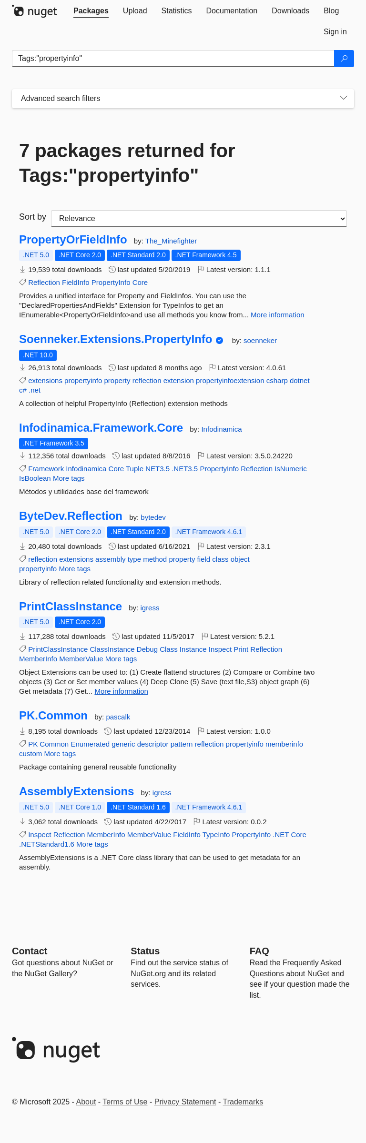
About (86, 1102)
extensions (45, 380)
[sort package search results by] (199, 218)
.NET (281, 834)
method (155, 559)
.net (35, 390)
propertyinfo (83, 380)
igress (149, 608)
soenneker (260, 340)
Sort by (32, 217)
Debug (147, 649)
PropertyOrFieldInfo (73, 239)
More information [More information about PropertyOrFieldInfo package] (278, 315)
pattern (182, 744)
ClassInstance (112, 649)
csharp (277, 380)
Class (169, 649)
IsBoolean (35, 478)
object (240, 559)
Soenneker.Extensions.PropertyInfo (115, 339)
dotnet (300, 380)
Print (241, 649)
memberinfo (284, 744)
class (220, 559)
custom (30, 753)
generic (123, 744)
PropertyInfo (111, 282)
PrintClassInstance (70, 606)
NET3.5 (157, 469)
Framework (46, 469)
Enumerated (90, 744)
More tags (69, 478)
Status (145, 951)
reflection (147, 380)
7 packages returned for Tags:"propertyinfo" (127, 163)
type (134, 559)
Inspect (220, 649)
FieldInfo (76, 282)
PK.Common (53, 715)
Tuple (134, 469)
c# (23, 390)
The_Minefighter (171, 241)
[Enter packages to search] (173, 58)
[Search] (344, 58)
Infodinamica (221, 429)
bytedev (153, 517)
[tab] (91, 10)
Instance (193, 649)
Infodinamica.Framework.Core (101, 428)
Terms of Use (124, 1102)
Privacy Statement (185, 1102)
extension (178, 380)
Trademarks (243, 1102)
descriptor (153, 744)
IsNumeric (290, 469)
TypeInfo (216, 834)
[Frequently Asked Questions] (259, 951)
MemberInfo (38, 659)
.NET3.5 (185, 469)
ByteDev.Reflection (70, 516)
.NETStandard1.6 (46, 844)
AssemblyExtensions (76, 791)
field (204, 559)
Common (54, 744)
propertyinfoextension (230, 380)
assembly (110, 559)
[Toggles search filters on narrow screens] (343, 98)
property (117, 380)
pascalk (118, 717)
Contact (29, 951)
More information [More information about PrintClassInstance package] (121, 691)
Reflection (44, 282)
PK (33, 744)
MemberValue (81, 659)
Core (140, 282)
